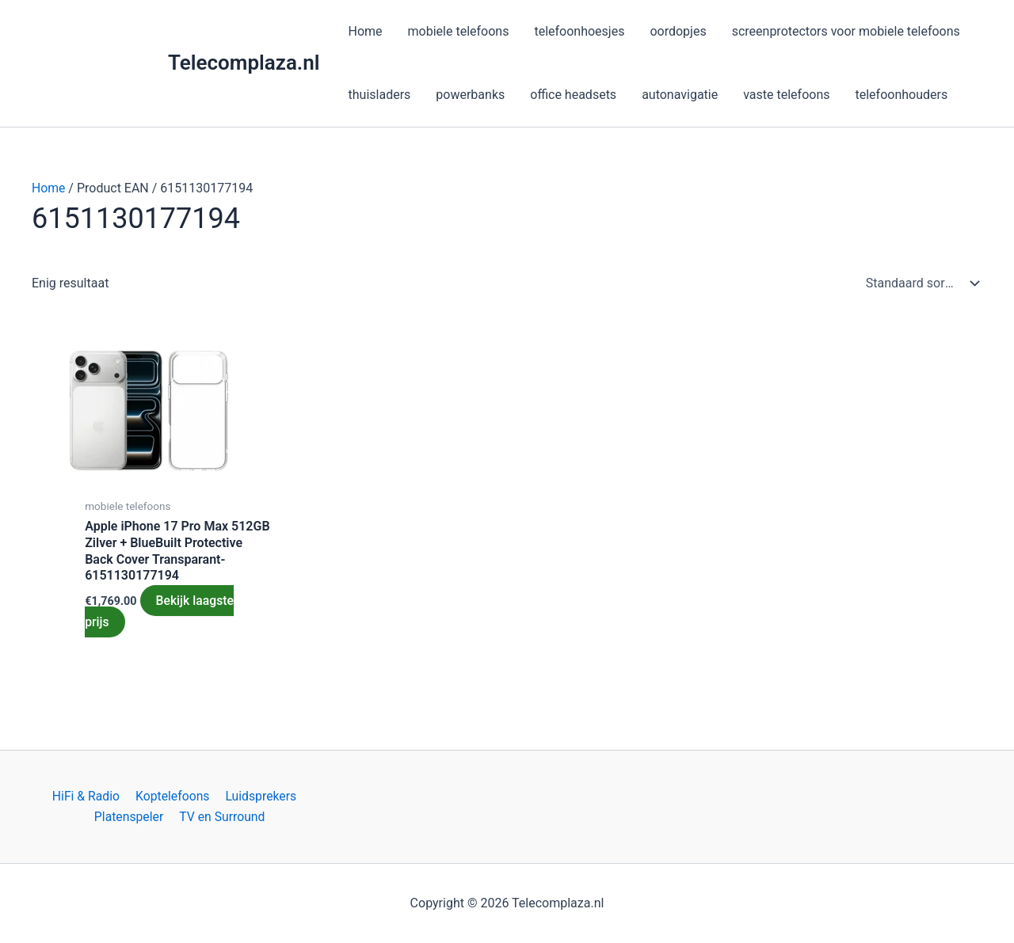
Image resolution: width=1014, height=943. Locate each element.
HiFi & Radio (87, 795)
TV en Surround (221, 816)
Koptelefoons (172, 795)
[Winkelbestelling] (919, 283)
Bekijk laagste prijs (159, 611)
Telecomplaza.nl (244, 62)
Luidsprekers (259, 795)
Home (49, 188)
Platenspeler (130, 816)
